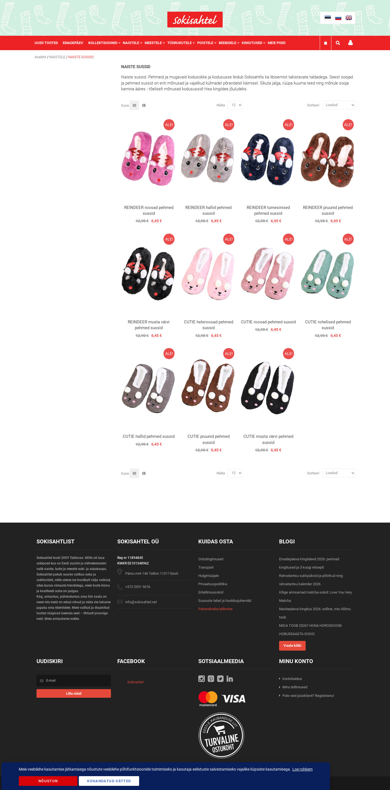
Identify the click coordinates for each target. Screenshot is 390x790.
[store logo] (195, 19)
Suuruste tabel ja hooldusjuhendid (224, 601)
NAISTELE (57, 57)
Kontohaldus (292, 679)
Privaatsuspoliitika (212, 584)
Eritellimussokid (210, 592)
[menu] (163, 43)
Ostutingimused (210, 559)
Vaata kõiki (292, 645)
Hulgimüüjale (208, 576)
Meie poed (276, 43)
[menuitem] (49, 43)
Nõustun (48, 781)
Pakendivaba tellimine (215, 609)
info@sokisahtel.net (141, 602)
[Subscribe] (74, 693)
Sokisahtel (135, 682)
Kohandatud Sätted (109, 781)
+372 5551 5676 (137, 587)
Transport (206, 567)
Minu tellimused (294, 687)
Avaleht (41, 57)
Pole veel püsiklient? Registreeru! (308, 696)
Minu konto (350, 43)
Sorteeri (313, 105)
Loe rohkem (302, 769)
